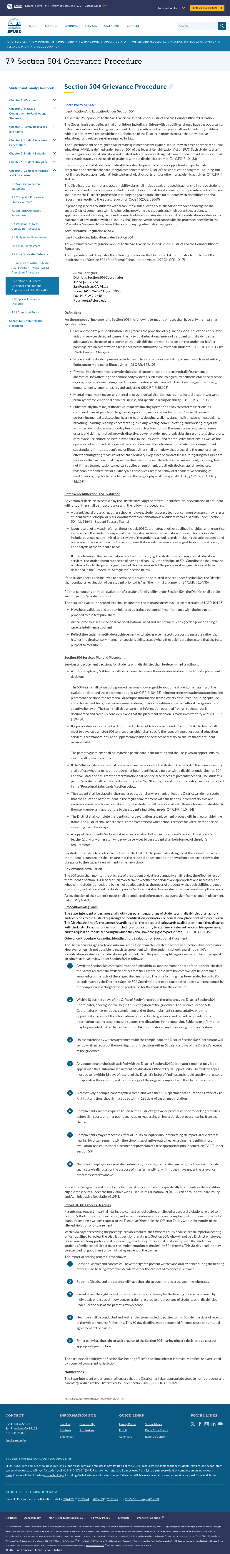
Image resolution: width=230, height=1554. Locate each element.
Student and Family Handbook (77, 41)
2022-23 (99, 1499)
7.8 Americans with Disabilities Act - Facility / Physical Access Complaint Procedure (31, 267)
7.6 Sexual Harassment (25, 245)
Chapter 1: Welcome (22, 100)
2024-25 (70, 1499)
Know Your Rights (41, 41)
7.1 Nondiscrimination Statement (25, 186)
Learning (71, 25)
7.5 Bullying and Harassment (29, 237)
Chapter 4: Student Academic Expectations (28, 142)
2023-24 (84, 1499)
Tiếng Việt (56, 5)
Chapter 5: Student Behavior (28, 153)
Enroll (123, 1430)
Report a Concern (156, 1436)
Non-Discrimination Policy (66, 1517)
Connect (133, 25)
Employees (67, 1436)
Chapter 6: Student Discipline (28, 162)
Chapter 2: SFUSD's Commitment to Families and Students (27, 113)
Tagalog (69, 5)
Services (91, 25)
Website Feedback (150, 1517)
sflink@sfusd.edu (45, 1470)
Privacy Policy (100, 1517)
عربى (79, 5)
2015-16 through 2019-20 (143, 1499)
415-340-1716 (73, 1470)
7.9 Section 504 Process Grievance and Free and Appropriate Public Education (30, 285)
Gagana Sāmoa (93, 5)
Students (65, 1430)
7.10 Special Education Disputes (25, 301)
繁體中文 (42, 5)
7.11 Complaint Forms (25, 312)
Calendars (111, 25)
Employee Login (208, 7)
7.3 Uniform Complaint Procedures (26, 213)
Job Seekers (86, 1430)
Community (87, 1424)
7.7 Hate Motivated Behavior (29, 254)
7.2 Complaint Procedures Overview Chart (28, 199)
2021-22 (114, 1499)
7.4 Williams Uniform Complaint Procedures (25, 226)
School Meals (153, 1424)
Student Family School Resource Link (40, 1465)
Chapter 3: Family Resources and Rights (28, 129)
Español (29, 5)
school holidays (54, 1475)
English (18, 5)
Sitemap (123, 1517)
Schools (51, 25)
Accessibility (32, 1517)
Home (9, 41)
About (33, 25)
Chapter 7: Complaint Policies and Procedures (133, 41)
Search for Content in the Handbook (26, 323)
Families (65, 1424)
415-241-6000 (16, 1432)
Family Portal (127, 1424)
